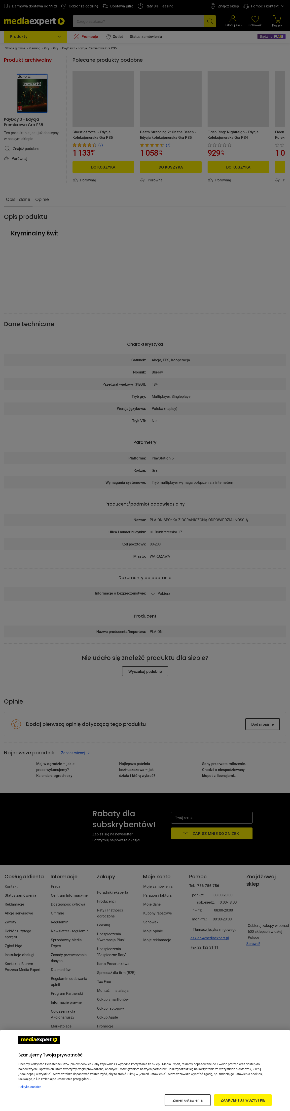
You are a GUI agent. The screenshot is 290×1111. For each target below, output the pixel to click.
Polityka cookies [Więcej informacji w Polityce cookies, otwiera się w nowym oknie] (29, 1086)
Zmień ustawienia (187, 1100)
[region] (145, 1070)
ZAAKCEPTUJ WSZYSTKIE (243, 1100)
